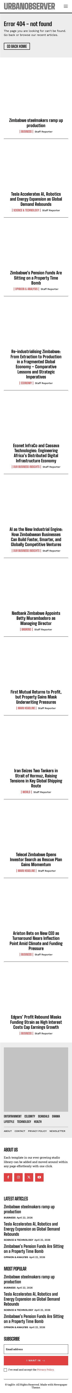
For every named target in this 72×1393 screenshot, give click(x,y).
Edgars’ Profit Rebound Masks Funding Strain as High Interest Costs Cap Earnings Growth (36, 1022)
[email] (36, 1349)
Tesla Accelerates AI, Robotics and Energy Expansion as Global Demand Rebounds (36, 199)
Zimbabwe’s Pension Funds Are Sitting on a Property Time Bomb (36, 278)
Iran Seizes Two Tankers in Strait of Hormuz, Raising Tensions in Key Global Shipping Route (36, 778)
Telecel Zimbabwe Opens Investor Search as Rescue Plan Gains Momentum (36, 859)
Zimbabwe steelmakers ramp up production (36, 123)
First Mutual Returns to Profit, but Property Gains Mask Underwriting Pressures (36, 697)
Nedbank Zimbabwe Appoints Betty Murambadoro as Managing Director (36, 618)
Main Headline (26, 708)
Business (26, 131)
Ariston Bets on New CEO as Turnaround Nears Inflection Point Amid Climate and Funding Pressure (36, 941)
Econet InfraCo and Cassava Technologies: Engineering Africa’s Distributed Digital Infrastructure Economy (36, 453)
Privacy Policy (45, 1369)
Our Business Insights (26, 466)
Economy (26, 383)
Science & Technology (26, 210)
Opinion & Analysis (26, 289)
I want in (36, 1360)
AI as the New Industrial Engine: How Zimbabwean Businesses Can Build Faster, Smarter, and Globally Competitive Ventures (36, 537)
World (26, 792)
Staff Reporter (43, 131)
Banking (26, 629)
